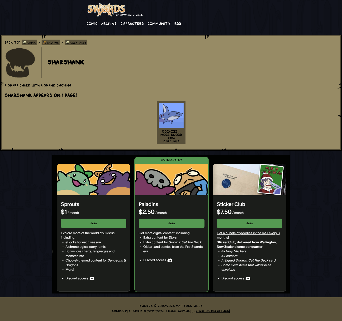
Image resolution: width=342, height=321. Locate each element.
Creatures (78, 42)
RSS (177, 23)
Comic (91, 23)
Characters (132, 23)
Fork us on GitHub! (213, 310)
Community (159, 23)
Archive (109, 23)
